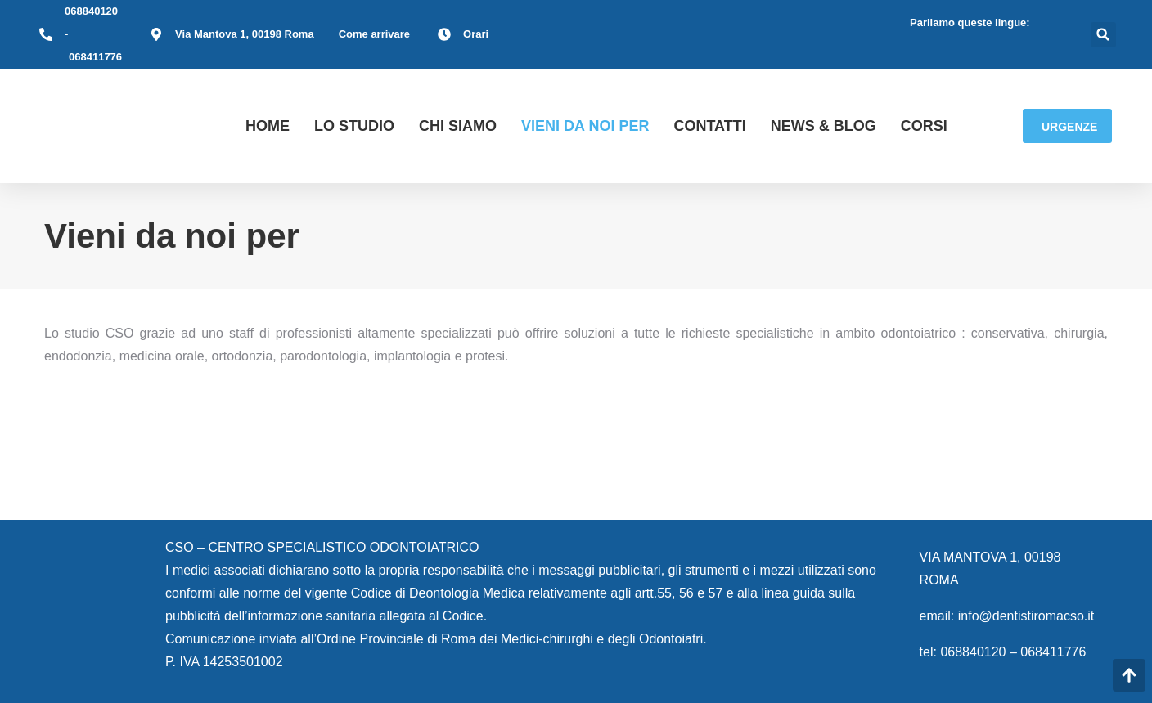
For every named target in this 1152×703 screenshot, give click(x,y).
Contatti (709, 126)
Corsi (924, 126)
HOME (267, 126)
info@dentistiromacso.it (1026, 616)
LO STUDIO (354, 126)
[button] (1103, 34)
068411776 (95, 57)
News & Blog (823, 126)
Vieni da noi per (585, 126)
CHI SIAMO (458, 126)
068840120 (91, 11)
